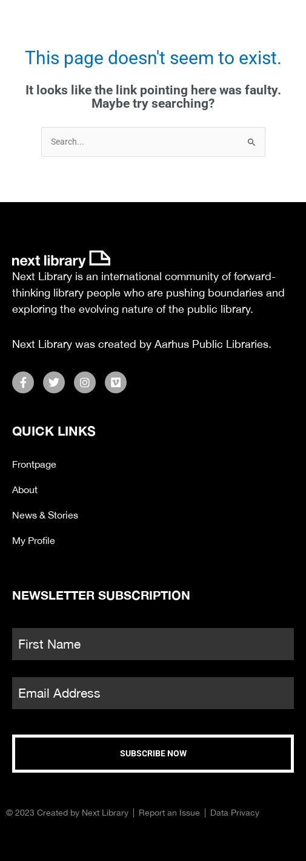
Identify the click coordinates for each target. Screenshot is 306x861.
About (25, 489)
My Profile (33, 540)
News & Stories (45, 514)
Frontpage (34, 464)
